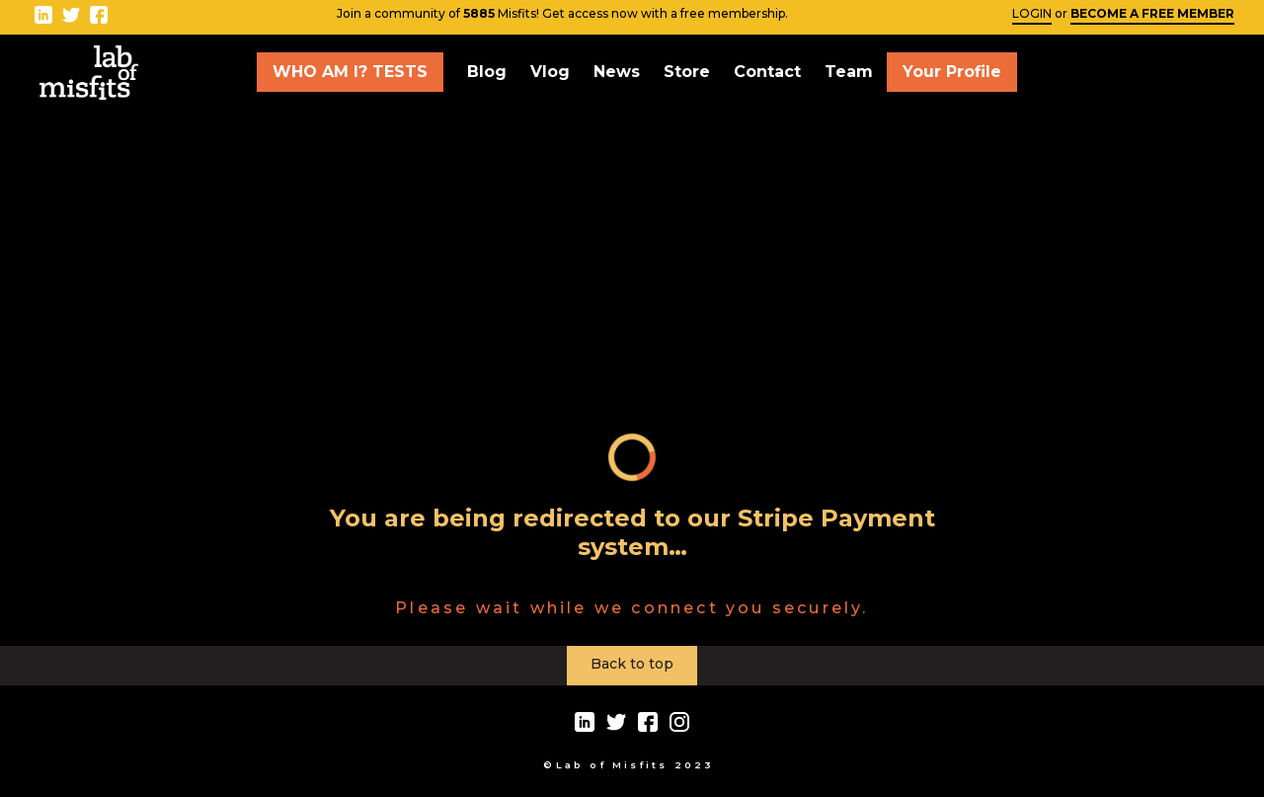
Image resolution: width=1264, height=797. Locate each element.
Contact (767, 71)
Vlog (550, 71)
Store (687, 71)
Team (849, 71)
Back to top (632, 664)
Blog (487, 71)
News (616, 71)
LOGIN (1032, 13)
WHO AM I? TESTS (350, 71)
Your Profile (952, 71)
